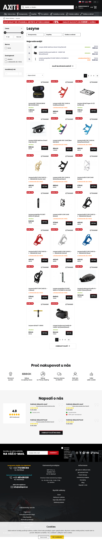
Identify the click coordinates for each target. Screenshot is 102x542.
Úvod (59, 500)
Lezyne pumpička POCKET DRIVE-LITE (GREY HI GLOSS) (62, 293)
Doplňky (33, 13)
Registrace (27, 517)
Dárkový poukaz (59, 507)
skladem (10, 59)
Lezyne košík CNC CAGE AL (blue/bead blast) (85, 142)
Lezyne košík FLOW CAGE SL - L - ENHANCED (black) (86, 217)
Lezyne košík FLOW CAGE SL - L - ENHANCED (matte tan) (37, 179)
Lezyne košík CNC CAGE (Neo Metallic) (62, 142)
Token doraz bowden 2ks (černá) (80, 411)
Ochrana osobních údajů (27, 519)
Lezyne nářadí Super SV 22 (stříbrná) (86, 104)
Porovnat (46, 82)
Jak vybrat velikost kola (82, 475)
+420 (19, 473)
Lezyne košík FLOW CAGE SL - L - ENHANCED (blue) (86, 255)
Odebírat (53, 458)
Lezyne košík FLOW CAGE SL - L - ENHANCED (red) (37, 255)
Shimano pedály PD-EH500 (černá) (45, 427)
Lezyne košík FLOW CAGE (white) (85, 179)
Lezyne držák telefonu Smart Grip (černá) (52, 47)
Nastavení (43, 537)
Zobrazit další (63, 351)
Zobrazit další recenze (51, 438)
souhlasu (66, 463)
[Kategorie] (96, 14)
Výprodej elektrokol (59, 505)
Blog (83, 487)
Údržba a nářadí (87, 13)
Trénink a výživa (72, 13)
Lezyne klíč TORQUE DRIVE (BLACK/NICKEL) (36, 104)
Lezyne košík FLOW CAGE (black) (61, 217)
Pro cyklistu (43, 13)
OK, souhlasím (57, 537)
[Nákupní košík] (95, 7)
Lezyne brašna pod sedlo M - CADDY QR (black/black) (62, 330)
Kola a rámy (10, 13)
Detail (44, 111)
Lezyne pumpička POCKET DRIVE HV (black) (36, 217)
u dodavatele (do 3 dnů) (15, 62)
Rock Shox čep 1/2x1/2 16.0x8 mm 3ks (45, 411)
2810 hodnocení (14, 422)
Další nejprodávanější (62, 66)
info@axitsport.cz (19, 492)
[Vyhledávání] (47, 7)
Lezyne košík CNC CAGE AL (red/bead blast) (61, 104)
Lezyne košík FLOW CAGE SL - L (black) (37, 293)
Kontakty (83, 485)
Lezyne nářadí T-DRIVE (35, 330)
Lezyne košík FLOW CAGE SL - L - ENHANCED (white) (62, 255)
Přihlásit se (80, 8)
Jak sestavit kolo (83, 477)
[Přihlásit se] (76, 7)
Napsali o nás (83, 490)
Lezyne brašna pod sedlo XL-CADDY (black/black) (86, 293)
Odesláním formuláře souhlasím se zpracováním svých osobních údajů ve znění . (68, 458)
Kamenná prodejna (83, 482)
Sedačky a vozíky (57, 13)
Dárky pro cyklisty (59, 502)
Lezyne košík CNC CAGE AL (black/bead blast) (61, 179)
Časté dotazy (83, 480)
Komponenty (22, 13)
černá (9, 48)
